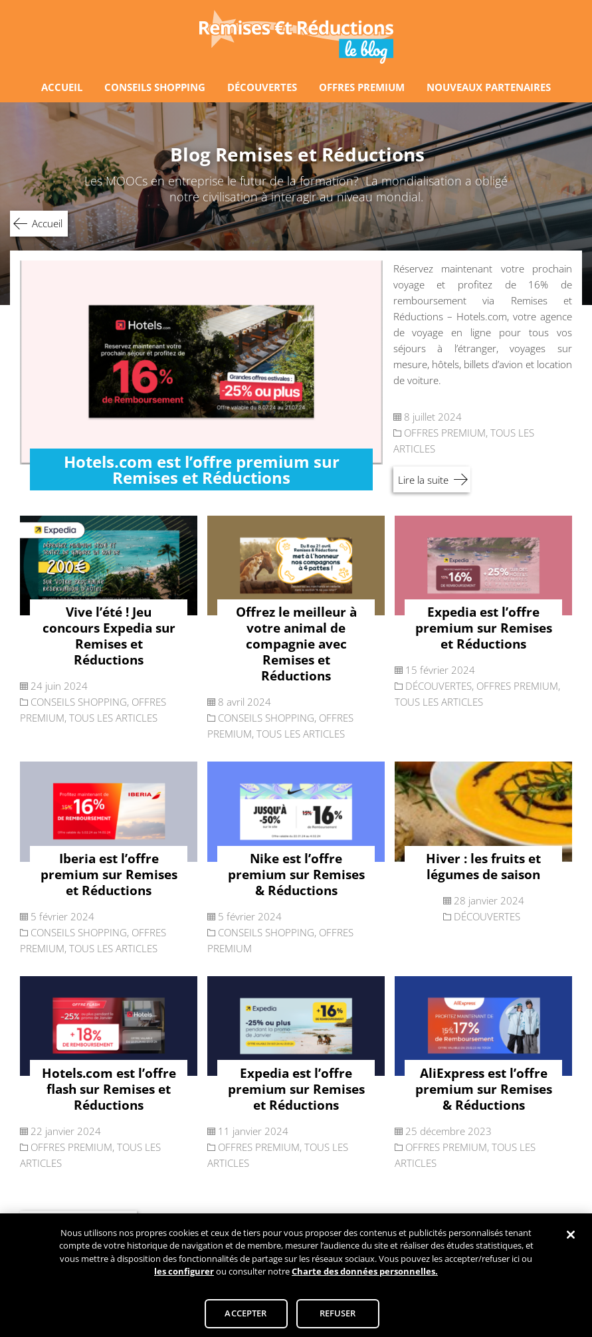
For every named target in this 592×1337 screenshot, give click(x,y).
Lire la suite (423, 479)
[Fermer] (570, 1238)
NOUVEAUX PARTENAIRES (489, 87)
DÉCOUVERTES (262, 87)
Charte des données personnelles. (365, 1276)
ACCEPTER (245, 1318)
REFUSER (338, 1318)
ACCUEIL (61, 87)
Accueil (47, 223)
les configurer (184, 1276)
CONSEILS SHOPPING (154, 87)
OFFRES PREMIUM (362, 87)
